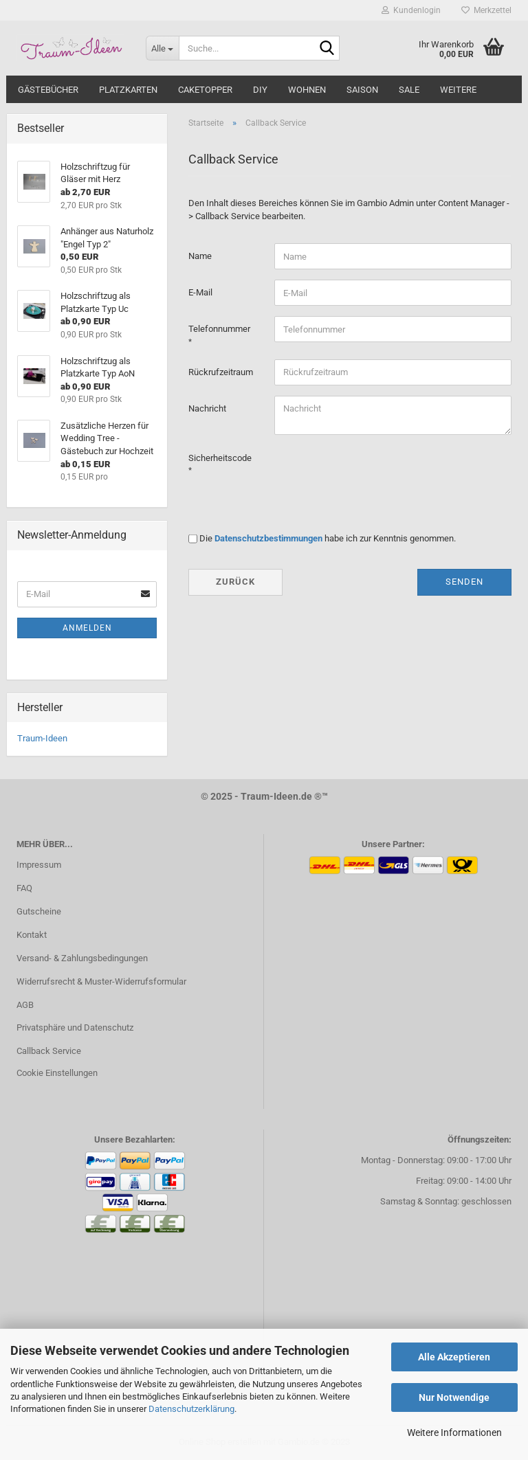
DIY (260, 90)
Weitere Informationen (454, 1432)
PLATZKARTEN (128, 90)
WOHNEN (307, 90)
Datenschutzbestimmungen (268, 538)
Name (200, 256)
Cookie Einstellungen (57, 1073)
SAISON (362, 90)
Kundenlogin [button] (411, 10)
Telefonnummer (219, 329)
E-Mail (200, 292)
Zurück (235, 581)
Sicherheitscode (220, 458)
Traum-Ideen (42, 738)
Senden (464, 581)
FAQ (24, 888)
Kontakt (31, 935)
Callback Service (48, 1051)
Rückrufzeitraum (220, 372)
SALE (409, 90)
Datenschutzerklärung (191, 1409)
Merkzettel (486, 10)
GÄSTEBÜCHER (48, 90)
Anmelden (87, 628)
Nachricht (207, 408)
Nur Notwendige (454, 1397)
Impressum (38, 865)
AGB (25, 1005)
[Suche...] (162, 48)
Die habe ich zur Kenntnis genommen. (327, 538)
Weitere (458, 90)
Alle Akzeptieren (454, 1356)
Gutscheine (38, 911)
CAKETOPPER (205, 90)
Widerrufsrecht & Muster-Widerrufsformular (101, 981)
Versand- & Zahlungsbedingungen (82, 958)
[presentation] (378, 472)
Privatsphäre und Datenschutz (74, 1027)
